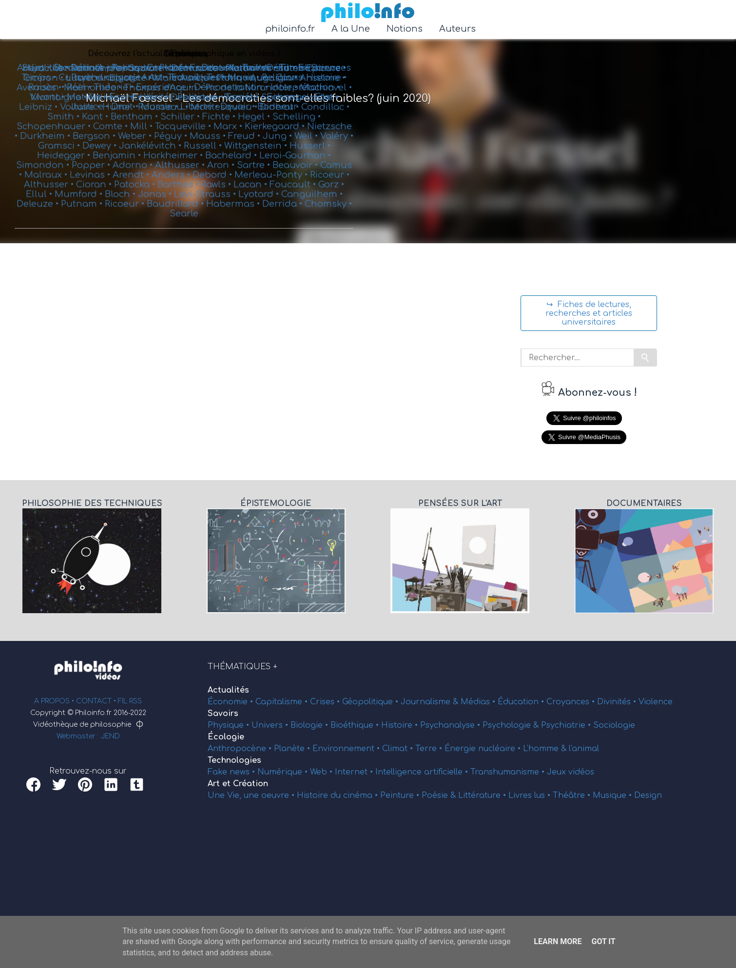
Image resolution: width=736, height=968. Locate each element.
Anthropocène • (241, 748)
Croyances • (571, 701)
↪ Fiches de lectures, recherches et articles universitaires (588, 313)
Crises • (326, 701)
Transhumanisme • (508, 772)
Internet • (355, 772)
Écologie (226, 737)
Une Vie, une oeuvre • (252, 795)
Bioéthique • (355, 725)
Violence (656, 701)
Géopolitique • (371, 701)
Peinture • (401, 795)
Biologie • (310, 725)
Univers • (271, 725)
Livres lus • (530, 795)
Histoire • (400, 725)
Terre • (430, 748)
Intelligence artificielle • (422, 772)
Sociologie (614, 725)
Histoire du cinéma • (338, 795)
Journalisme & (431, 701)
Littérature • (483, 795)
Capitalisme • (282, 701)
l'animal (584, 748)
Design (648, 795)
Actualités (228, 690)
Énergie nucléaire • (484, 748)
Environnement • (347, 748)
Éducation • (522, 701)
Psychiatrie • (567, 725)
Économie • (231, 701)
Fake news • (232, 772)
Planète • (293, 748)
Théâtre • (573, 795)
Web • (322, 772)
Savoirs (223, 713)
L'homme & (546, 748)
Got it (603, 941)
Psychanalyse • (451, 725)
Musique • (613, 795)
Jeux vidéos (570, 772)
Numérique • (283, 772)
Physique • (230, 725)
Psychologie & (512, 725)
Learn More (557, 941)
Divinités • (618, 701)
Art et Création (238, 783)
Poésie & (440, 795)
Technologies (234, 760)
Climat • (398, 748)
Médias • (479, 701)
